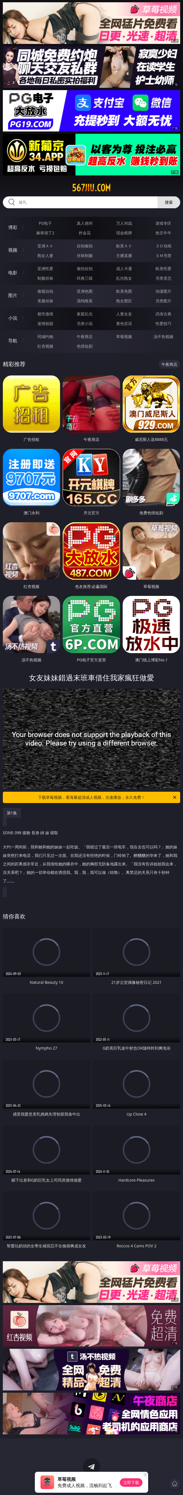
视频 (12, 250)
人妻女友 (124, 314)
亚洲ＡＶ (45, 246)
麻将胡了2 (45, 232)
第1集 (12, 813)
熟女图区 (124, 300)
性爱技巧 (163, 323)
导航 (12, 340)
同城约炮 (45, 336)
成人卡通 (124, 268)
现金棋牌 (124, 232)
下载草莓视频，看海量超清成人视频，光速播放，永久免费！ (107, 797)
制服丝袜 (45, 278)
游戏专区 (163, 223)
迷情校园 (45, 323)
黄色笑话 (124, 323)
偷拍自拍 (85, 268)
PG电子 (45, 223)
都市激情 (45, 314)
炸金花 (85, 232)
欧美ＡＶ (124, 246)
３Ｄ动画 (163, 246)
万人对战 (124, 223)
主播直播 (124, 255)
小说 (12, 318)
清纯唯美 (85, 300)
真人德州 (85, 223)
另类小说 (85, 323)
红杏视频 (45, 346)
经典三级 (85, 278)
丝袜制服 (85, 255)
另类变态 (163, 278)
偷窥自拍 (45, 291)
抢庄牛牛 (163, 232)
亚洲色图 (85, 291)
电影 (12, 272)
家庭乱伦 (85, 314)
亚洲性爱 (45, 268)
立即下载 (131, 1482)
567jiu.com (91, 188)
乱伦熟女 (124, 278)
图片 (12, 295)
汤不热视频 (163, 336)
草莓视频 (124, 336)
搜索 (169, 202)
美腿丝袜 (45, 300)
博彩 (12, 227)
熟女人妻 (45, 255)
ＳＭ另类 (163, 255)
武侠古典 (163, 314)
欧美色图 (124, 291)
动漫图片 (163, 291)
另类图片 (163, 300)
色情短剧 (85, 346)
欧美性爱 (163, 268)
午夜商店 (85, 336)
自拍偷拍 (85, 246)
